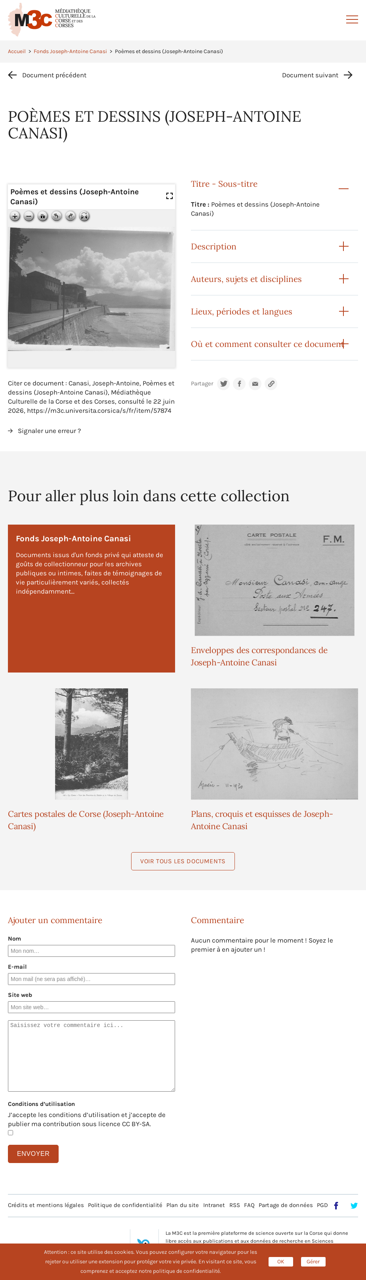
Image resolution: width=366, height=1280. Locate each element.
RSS (234, 1205)
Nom (14, 938)
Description (213, 246)
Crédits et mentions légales (46, 1205)
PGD (322, 1205)
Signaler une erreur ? (49, 431)
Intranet (214, 1205)
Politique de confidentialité (125, 1205)
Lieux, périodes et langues (241, 311)
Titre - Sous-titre (224, 183)
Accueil (17, 51)
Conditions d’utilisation (41, 1104)
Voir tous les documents (183, 861)
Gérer (313, 1261)
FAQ (249, 1205)
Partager (202, 384)
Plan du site (182, 1205)
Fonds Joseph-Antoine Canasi (70, 51)
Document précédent (54, 75)
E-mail (17, 966)
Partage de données (286, 1205)
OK (280, 1261)
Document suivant (310, 75)
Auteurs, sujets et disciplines (246, 279)
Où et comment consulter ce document (267, 344)
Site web (20, 994)
